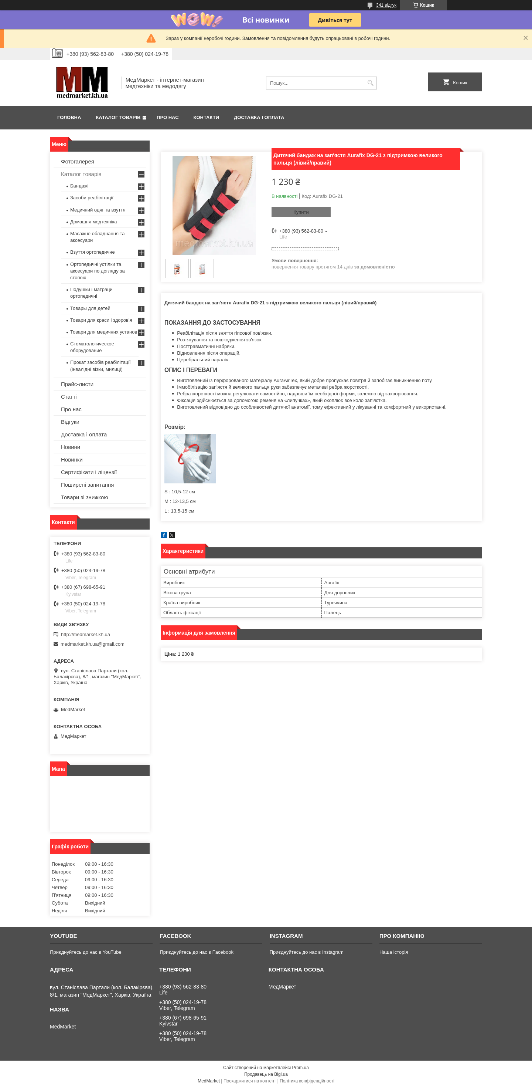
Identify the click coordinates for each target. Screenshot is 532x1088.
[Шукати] (370, 83)
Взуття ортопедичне (92, 252)
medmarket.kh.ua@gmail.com (93, 644)
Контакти (206, 117)
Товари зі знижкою (84, 497)
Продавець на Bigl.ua (266, 1074)
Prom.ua (300, 1067)
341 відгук (386, 5)
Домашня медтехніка (93, 221)
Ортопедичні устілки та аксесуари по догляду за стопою (97, 270)
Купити (301, 212)
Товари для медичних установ (103, 332)
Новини (70, 447)
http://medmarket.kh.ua (85, 634)
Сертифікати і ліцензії (89, 472)
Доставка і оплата (259, 117)
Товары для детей (90, 308)
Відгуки (70, 422)
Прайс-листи (77, 384)
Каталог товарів (118, 117)
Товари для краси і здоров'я (101, 320)
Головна (69, 117)
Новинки (72, 459)
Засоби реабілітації (91, 197)
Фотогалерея (77, 161)
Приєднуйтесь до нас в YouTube (85, 952)
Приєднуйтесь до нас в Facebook (196, 952)
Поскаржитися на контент (250, 1081)
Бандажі (79, 186)
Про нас (167, 117)
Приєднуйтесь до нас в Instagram (307, 952)
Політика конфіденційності (307, 1081)
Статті (69, 396)
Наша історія (393, 952)
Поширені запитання (87, 485)
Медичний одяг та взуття (97, 210)
